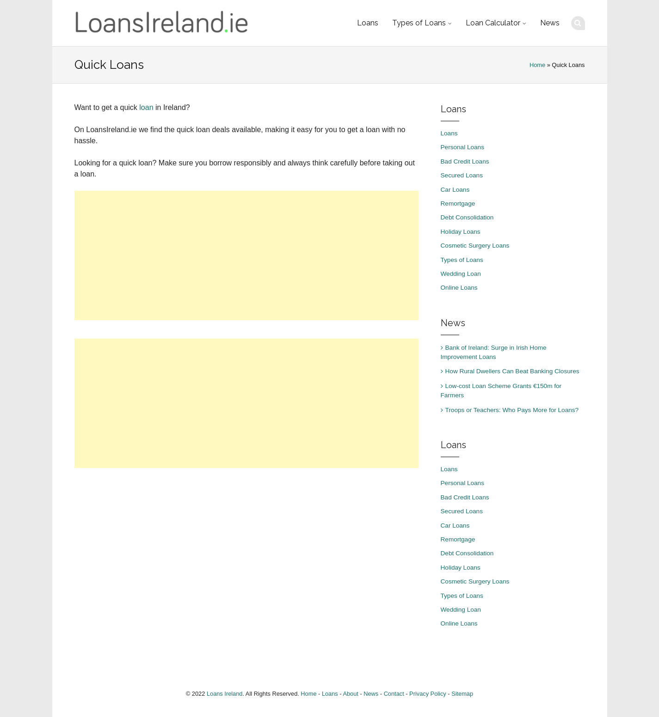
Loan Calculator (493, 22)
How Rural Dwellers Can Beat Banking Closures (512, 371)
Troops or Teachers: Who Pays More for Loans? (512, 410)
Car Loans (455, 189)
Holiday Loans (460, 231)
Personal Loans (462, 147)
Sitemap (462, 693)
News (550, 22)
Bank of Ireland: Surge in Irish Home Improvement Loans (494, 352)
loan (146, 107)
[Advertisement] (246, 255)
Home (537, 64)
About (350, 693)
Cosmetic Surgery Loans (475, 245)
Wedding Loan (461, 273)
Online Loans (459, 287)
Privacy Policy (427, 693)
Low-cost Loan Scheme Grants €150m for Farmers (501, 391)
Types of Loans (419, 22)
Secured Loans (462, 175)
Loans (367, 22)
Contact (394, 693)
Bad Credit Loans (465, 161)
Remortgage (458, 203)
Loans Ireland (225, 693)
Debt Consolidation (467, 217)
